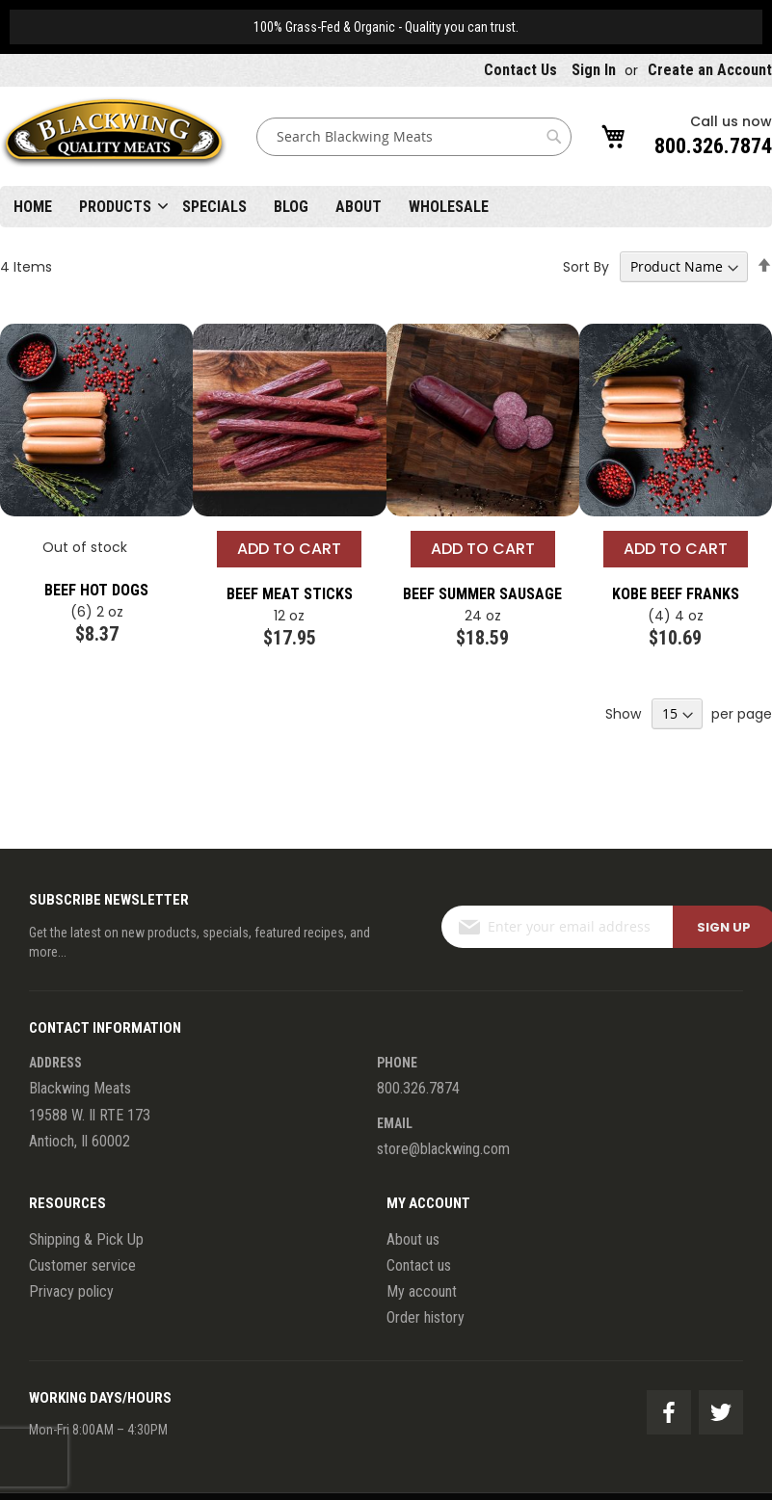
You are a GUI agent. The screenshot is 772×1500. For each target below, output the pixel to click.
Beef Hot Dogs (96, 590)
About (358, 206)
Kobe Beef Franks (675, 594)
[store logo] (113, 136)
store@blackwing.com (443, 1149)
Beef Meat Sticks (289, 594)
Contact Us (520, 70)
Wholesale (449, 206)
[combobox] (414, 137)
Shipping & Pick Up (86, 1239)
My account (421, 1291)
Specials (214, 206)
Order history (425, 1317)
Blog (291, 206)
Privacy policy (71, 1291)
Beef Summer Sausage (482, 594)
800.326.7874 (713, 146)
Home (32, 206)
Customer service (82, 1265)
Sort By (586, 266)
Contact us (418, 1265)
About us (412, 1239)
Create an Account (710, 70)
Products (115, 206)
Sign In (594, 70)
